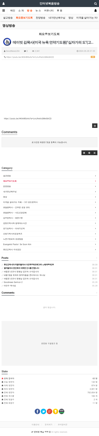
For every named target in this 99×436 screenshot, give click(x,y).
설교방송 (8, 17)
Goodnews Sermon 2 (12, 282)
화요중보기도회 (24, 17)
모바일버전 (62, 424)
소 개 (21, 10)
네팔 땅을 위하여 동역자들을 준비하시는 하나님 (23, 275)
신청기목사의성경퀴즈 (12, 233)
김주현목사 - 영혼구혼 (13, 217)
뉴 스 (38, 10)
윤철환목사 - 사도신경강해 (15, 212)
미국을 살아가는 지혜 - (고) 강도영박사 (20, 202)
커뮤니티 (49, 10)
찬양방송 (40, 17)
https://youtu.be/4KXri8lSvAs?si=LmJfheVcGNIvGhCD (49, 57)
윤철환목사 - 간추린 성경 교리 (16, 207)
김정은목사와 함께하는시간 (15, 223)
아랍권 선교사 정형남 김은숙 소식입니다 (20, 271)
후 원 (59, 10)
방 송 (29, 10)
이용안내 (35, 424)
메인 (12, 10)
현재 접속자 (9, 378)
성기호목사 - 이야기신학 (14, 228)
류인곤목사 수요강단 (12, 249)
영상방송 (8, 25)
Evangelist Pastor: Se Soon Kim (17, 244)
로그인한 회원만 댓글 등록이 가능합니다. (49, 142)
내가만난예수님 (57, 17)
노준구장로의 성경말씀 (13, 239)
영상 (70, 17)
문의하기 (48, 424)
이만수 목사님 (9, 285)
